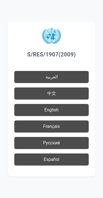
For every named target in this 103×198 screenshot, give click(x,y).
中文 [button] (51, 93)
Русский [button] (51, 142)
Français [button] (51, 126)
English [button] (51, 109)
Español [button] (51, 159)
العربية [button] (52, 76)
